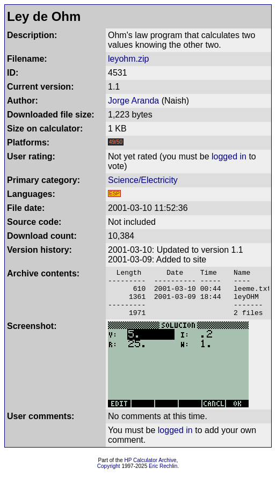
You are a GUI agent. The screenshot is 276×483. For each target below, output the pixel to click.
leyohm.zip (128, 58)
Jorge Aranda (133, 100)
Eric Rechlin (163, 476)
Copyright (108, 476)
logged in (229, 156)
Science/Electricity (143, 180)
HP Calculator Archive (151, 470)
